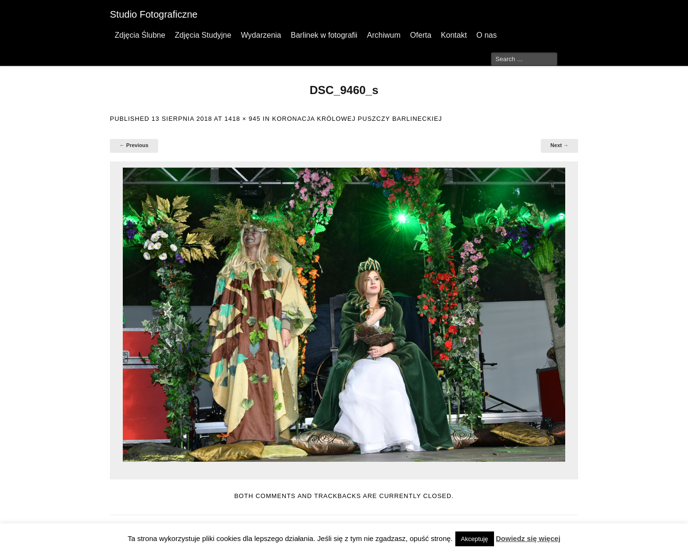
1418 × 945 (242, 118)
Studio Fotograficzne (153, 14)
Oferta (420, 35)
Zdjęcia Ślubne (140, 35)
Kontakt (454, 35)
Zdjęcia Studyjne (203, 35)
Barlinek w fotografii (323, 35)
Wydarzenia (261, 35)
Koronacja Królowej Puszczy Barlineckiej (357, 118)
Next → (559, 145)
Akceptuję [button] (474, 538)
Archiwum (383, 35)
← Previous (134, 145)
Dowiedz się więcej (528, 538)
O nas (486, 35)
